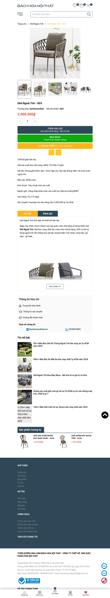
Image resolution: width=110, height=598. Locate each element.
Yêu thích (85, 595)
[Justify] (89, 14)
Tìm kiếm (21, 442)
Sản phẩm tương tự (30, 373)
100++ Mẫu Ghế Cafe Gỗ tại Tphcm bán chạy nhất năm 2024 (60, 365)
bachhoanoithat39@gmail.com (74, 517)
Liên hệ (20, 429)
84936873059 (47, 146)
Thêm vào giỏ (55, 130)
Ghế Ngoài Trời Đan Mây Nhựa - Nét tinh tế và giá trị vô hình (60, 354)
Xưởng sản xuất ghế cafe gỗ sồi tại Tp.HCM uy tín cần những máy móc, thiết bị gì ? (62, 359)
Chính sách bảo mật (26, 464)
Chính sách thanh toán (27, 475)
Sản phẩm (22, 423)
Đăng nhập (22, 445)
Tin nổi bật (23, 337)
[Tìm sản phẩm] (62, 14)
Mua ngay (55, 138)
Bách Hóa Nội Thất (42, 583)
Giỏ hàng (21, 452)
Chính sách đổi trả (25, 471)
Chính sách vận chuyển (27, 468)
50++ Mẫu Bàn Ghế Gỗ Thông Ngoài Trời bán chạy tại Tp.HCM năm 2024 (61, 344)
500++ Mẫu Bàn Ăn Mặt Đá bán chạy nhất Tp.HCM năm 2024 (60, 350)
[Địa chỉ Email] (55, 559)
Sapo (64, 583)
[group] (55, 53)
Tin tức (20, 426)
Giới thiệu (21, 419)
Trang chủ (21, 416)
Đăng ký (21, 449)
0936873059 (75, 329)
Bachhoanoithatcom (38, 329)
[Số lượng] (28, 121)
